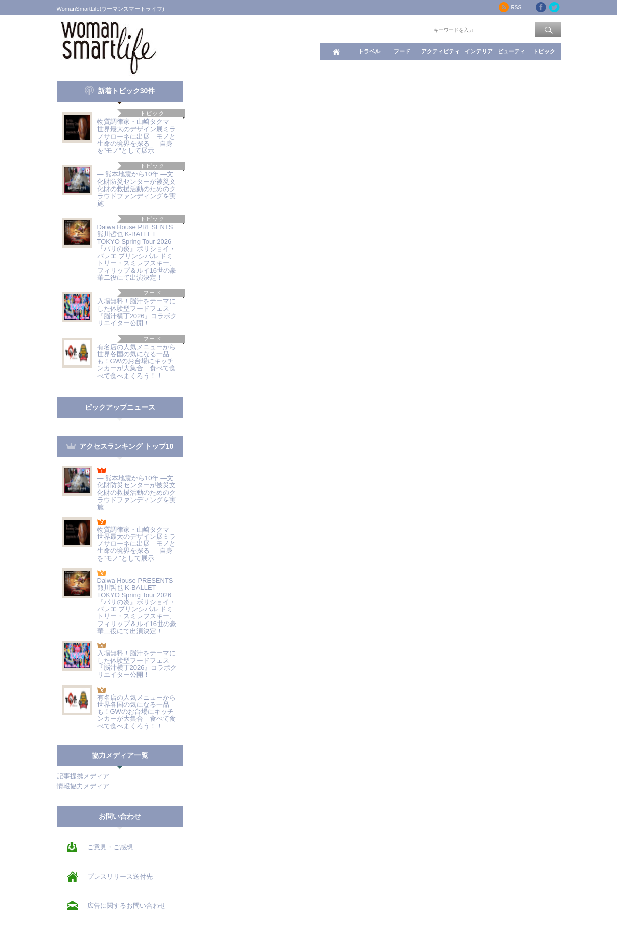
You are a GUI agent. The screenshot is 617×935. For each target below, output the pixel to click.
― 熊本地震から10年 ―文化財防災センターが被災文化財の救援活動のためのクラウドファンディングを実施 (136, 188)
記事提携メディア (83, 776)
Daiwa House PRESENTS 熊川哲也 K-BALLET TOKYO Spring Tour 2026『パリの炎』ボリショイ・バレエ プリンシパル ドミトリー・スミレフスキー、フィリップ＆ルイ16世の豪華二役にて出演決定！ (136, 252)
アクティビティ (440, 51)
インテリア (479, 51)
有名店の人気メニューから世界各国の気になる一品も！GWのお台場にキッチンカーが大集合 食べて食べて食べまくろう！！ (136, 361)
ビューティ (511, 51)
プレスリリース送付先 (120, 876)
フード (402, 51)
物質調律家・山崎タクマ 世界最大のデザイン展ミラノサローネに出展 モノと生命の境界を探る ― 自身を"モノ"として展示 (136, 136)
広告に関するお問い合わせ (126, 905)
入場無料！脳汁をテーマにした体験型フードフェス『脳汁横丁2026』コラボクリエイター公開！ (137, 312)
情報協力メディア (83, 786)
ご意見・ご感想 (110, 847)
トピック (544, 51)
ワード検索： (415, 29)
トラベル (369, 51)
